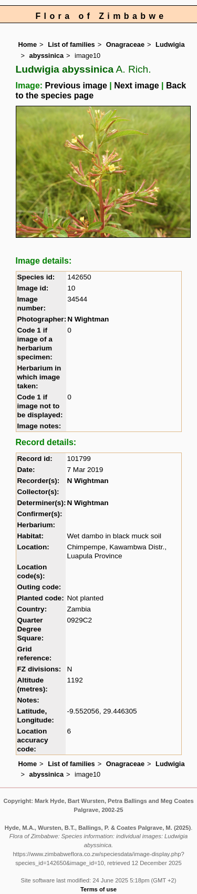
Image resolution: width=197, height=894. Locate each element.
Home (27, 44)
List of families (71, 44)
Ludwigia (169, 44)
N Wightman (88, 319)
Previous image (76, 85)
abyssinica (46, 55)
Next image (136, 85)
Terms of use (98, 889)
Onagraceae (125, 44)
